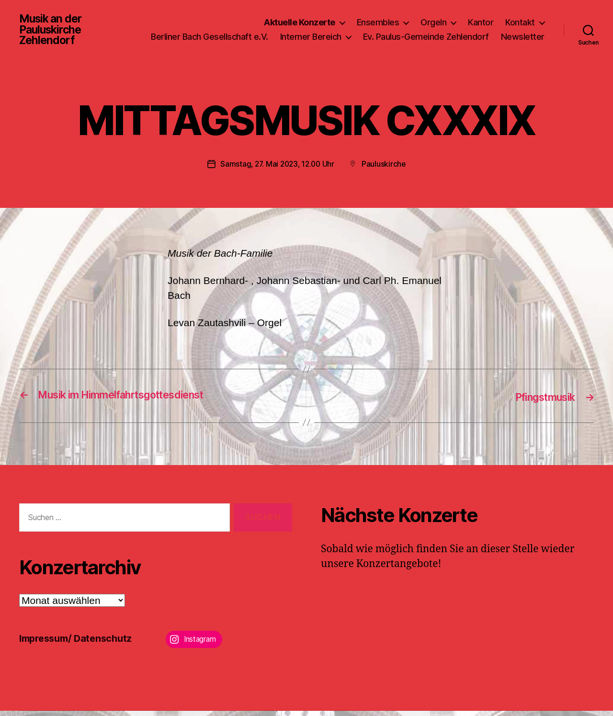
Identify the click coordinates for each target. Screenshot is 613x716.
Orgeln (433, 18)
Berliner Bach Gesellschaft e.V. (265, 33)
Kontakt (520, 18)
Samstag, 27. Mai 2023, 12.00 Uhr (277, 169)
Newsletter (523, 47)
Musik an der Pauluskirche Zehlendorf (52, 32)
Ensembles (378, 18)
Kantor (480, 18)
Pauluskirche (385, 169)
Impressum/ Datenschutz (79, 643)
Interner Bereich (366, 33)
